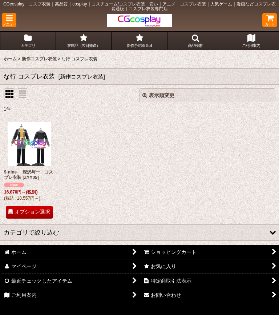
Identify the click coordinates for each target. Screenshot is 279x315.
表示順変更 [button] (158, 95)
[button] (9, 20)
